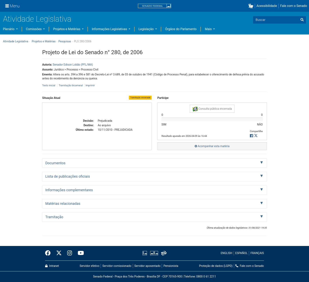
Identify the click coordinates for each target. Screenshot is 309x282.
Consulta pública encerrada (212, 109)
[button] (251, 6)
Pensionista (171, 266)
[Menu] (12, 6)
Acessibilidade (267, 6)
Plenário (9, 29)
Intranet (52, 266)
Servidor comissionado (116, 266)
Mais (208, 29)
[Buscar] (302, 19)
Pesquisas (64, 41)
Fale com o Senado (293, 6)
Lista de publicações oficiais (67, 176)
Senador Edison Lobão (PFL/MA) (73, 64)
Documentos (55, 163)
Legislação (146, 29)
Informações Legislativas (110, 29)
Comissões (34, 29)
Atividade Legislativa (37, 19)
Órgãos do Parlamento (181, 29)
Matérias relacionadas (62, 203)
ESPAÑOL (241, 253)
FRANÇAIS (257, 253)
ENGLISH (226, 253)
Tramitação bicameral (70, 85)
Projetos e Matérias (67, 29)
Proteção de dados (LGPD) (216, 266)
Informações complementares (69, 190)
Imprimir (90, 85)
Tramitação (54, 217)
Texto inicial (49, 85)
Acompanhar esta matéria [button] (212, 146)
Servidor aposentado (147, 266)
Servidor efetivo (89, 266)
